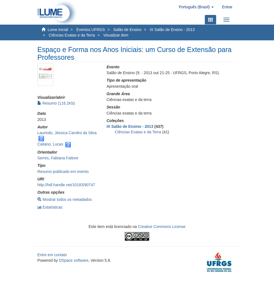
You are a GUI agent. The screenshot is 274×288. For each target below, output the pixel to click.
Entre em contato (52, 255)
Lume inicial (58, 29)
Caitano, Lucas (50, 144)
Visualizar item (115, 35)
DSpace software (74, 260)
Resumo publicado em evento (63, 171)
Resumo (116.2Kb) (56, 103)
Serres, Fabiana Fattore (57, 158)
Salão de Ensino (127, 29)
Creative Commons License (161, 226)
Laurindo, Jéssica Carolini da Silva (67, 133)
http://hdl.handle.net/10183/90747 (66, 185)
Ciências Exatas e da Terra (72, 35)
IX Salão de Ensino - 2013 (172, 29)
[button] (196, 6)
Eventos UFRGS (90, 29)
